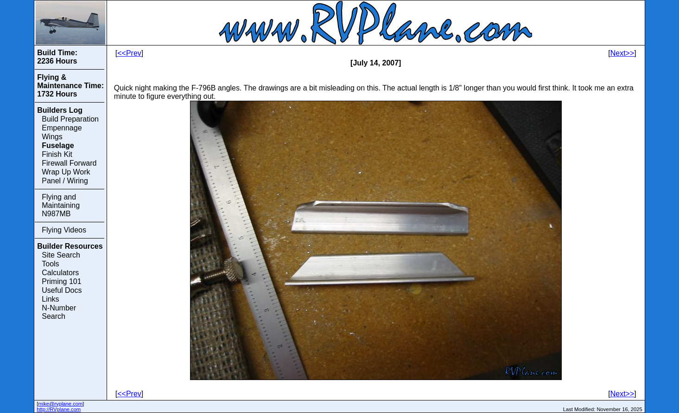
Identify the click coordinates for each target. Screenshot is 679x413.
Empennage (62, 128)
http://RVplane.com (59, 409)
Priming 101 (61, 281)
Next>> (622, 53)
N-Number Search (59, 312)
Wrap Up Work (66, 172)
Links (50, 299)
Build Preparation (70, 119)
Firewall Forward (69, 163)
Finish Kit (57, 154)
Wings (52, 137)
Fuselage (58, 145)
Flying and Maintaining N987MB (61, 205)
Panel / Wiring (65, 181)
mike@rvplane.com (60, 404)
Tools (50, 264)
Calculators (60, 273)
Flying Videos (64, 230)
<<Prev (129, 53)
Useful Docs (62, 290)
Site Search (61, 255)
